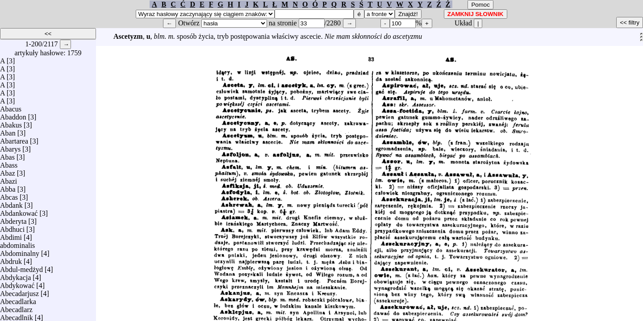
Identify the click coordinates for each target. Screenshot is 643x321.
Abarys (10, 147)
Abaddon (13, 115)
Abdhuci (12, 227)
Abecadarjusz (19, 291)
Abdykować (17, 283)
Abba (8, 187)
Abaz (7, 171)
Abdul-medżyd (21, 267)
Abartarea (14, 139)
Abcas (9, 195)
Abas (7, 155)
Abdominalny (19, 251)
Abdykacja (15, 275)
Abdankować (19, 211)
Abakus (11, 123)
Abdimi (11, 235)
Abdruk (11, 259)
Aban (8, 131)
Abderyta (13, 219)
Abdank (11, 203)
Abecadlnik (16, 315)
